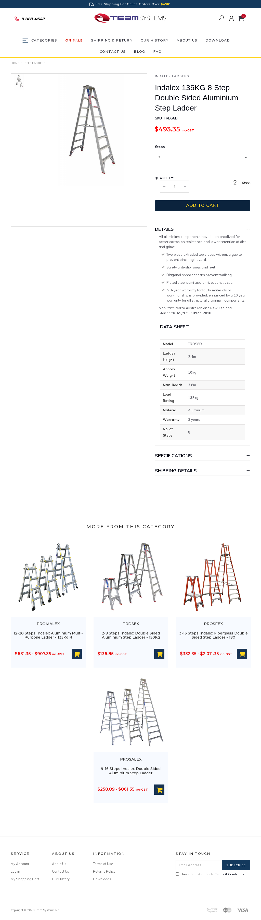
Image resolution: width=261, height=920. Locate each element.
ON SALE (74, 40)
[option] (91, 130)
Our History (154, 40)
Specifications (173, 455)
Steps (160, 146)
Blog (139, 51)
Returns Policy (104, 871)
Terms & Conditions (229, 874)
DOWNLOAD (217, 40)
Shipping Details (176, 470)
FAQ (157, 51)
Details (164, 229)
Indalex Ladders (172, 76)
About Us (187, 40)
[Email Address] (199, 865)
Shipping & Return (112, 40)
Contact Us (113, 51)
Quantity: (164, 178)
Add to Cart (202, 205)
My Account (20, 864)
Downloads (102, 879)
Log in (15, 871)
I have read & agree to (210, 874)
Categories (44, 40)
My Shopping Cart (25, 879)
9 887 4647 (29, 18)
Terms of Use (103, 864)
